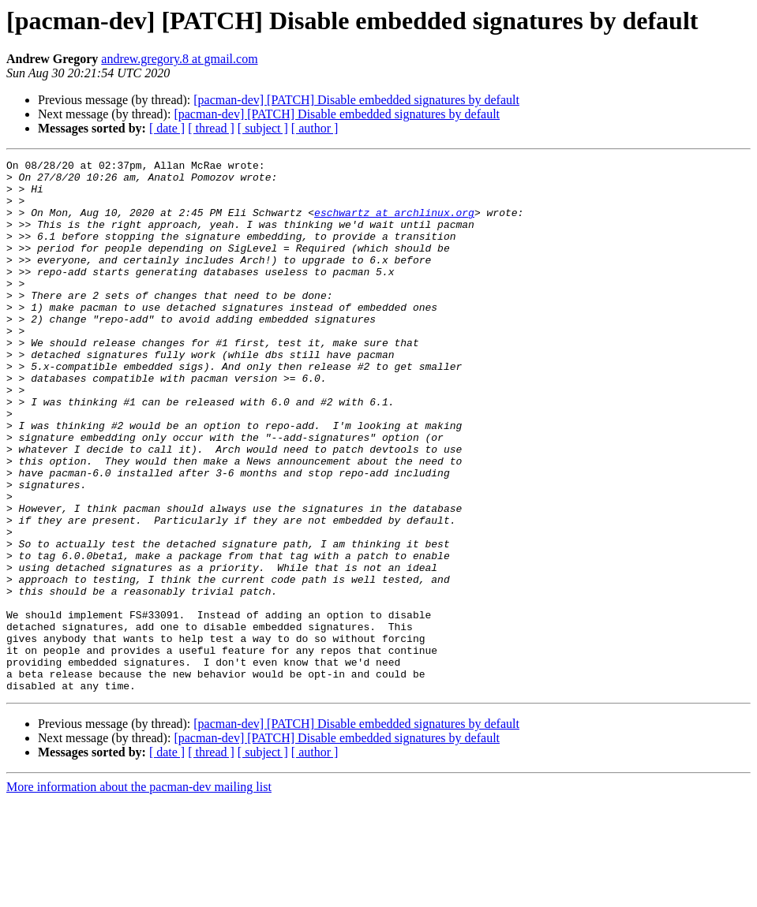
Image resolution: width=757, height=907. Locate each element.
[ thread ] (211, 128)
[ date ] (167, 128)
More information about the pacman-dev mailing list (139, 893)
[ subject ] (263, 128)
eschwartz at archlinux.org (394, 224)
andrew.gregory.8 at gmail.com (179, 58)
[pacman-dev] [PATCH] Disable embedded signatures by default (356, 99)
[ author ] (315, 128)
